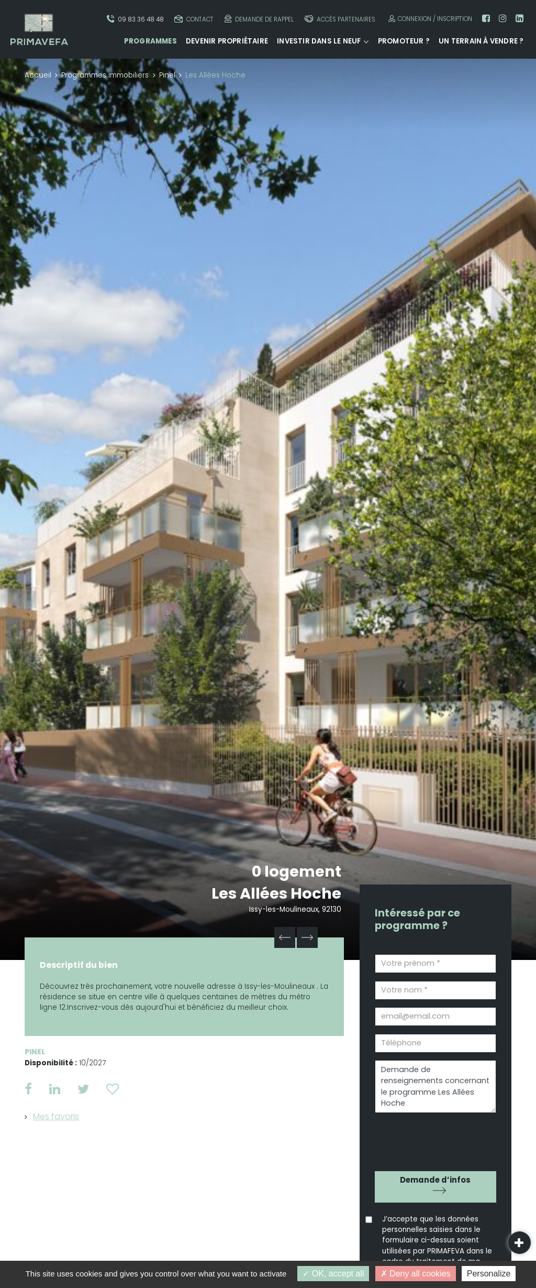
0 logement (296, 871)
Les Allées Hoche (276, 893)
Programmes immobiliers (105, 75)
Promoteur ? (404, 41)
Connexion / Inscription (429, 18)
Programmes (150, 41)
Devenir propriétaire (227, 41)
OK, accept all (333, 1273)
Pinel (167, 75)
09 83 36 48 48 (135, 19)
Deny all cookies (416, 1273)
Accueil (38, 75)
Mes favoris (56, 1116)
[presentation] (434, 1138)
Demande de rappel (259, 19)
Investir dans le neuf (319, 41)
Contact (194, 19)
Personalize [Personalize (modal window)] (489, 1273)
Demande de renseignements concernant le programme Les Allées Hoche (435, 1086)
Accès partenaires (339, 19)
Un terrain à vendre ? (481, 41)
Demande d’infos (435, 1179)
